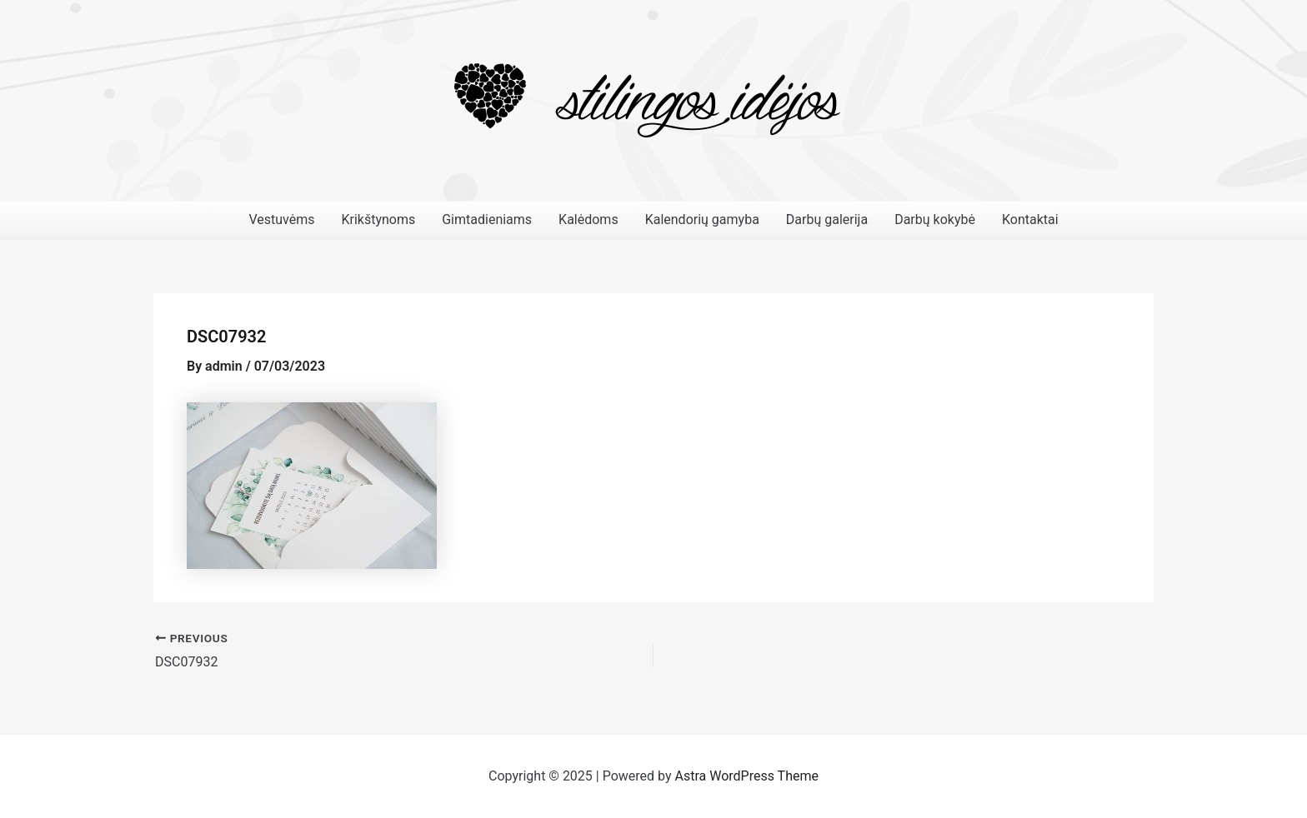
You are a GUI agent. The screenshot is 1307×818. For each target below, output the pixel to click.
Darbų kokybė (934, 219)
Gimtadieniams (487, 219)
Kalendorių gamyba (702, 219)
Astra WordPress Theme (747, 776)
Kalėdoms (588, 219)
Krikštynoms (378, 219)
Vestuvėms (281, 219)
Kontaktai (1030, 219)
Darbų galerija (827, 219)
